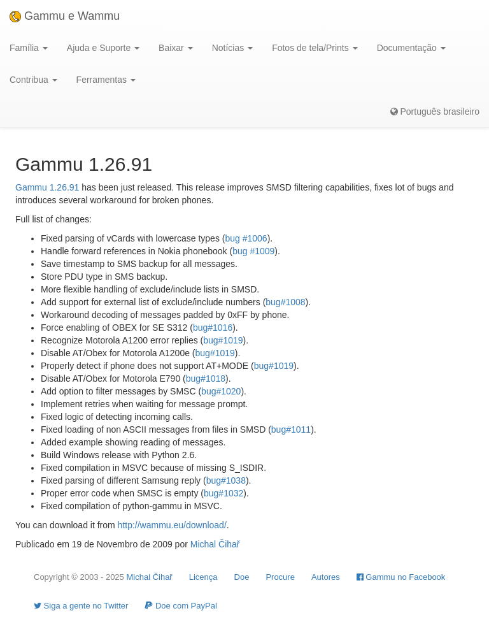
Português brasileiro (434, 111)
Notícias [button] (232, 48)
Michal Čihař (215, 544)
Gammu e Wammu (65, 16)
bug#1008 (285, 302)
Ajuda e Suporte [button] (103, 48)
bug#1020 (221, 391)
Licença (203, 577)
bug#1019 (223, 340)
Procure (280, 577)
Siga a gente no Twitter (81, 605)
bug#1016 (212, 327)
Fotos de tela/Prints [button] (315, 48)
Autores (325, 577)
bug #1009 (253, 251)
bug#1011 (291, 429)
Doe (242, 577)
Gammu (31, 187)
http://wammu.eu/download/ (172, 525)
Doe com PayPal (180, 605)
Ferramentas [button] (106, 80)
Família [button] (29, 48)
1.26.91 (65, 187)
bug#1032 (223, 493)
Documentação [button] (411, 48)
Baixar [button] (176, 48)
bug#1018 (205, 378)
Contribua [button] (33, 80)
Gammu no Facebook (401, 577)
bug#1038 (226, 480)
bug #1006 (246, 238)
